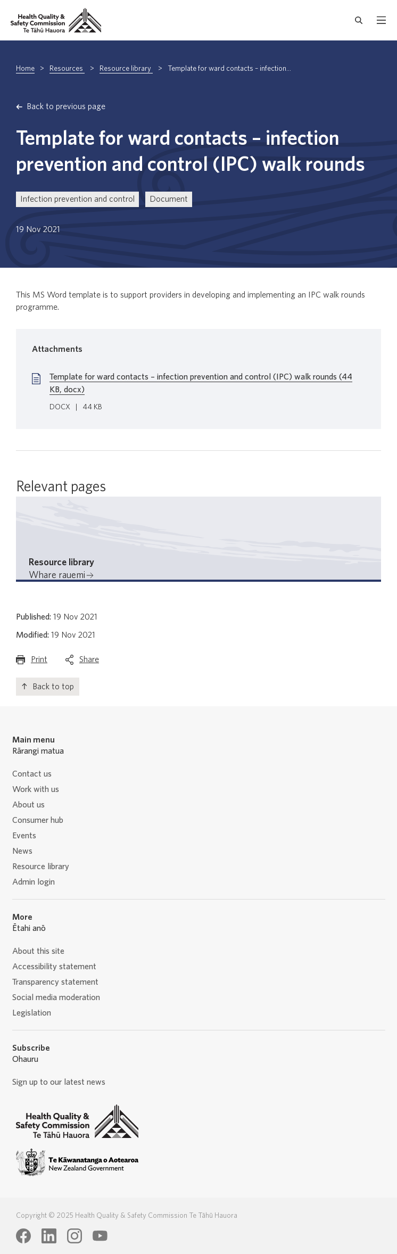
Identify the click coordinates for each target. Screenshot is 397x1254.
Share (89, 662)
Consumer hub (37, 820)
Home (25, 68)
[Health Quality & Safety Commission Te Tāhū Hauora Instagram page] (74, 1235)
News (22, 851)
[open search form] (359, 20)
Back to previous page (66, 106)
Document (169, 199)
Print (39, 662)
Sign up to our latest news (58, 1082)
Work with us (35, 789)
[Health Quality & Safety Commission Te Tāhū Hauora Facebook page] (23, 1235)
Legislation (31, 1013)
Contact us (32, 774)
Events (24, 835)
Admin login (33, 882)
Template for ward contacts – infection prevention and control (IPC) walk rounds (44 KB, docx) (200, 383)
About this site (38, 951)
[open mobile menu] (381, 20)
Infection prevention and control (77, 199)
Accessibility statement (54, 966)
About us (28, 805)
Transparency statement (55, 982)
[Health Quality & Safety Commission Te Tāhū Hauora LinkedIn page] (49, 1235)
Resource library (126, 68)
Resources (67, 68)
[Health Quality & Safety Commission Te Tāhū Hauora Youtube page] (100, 1236)
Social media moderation (56, 997)
